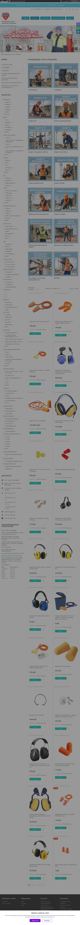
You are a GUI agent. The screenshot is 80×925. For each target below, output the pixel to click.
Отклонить (47, 920)
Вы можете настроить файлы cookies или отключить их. (39, 917)
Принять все (35, 920)
